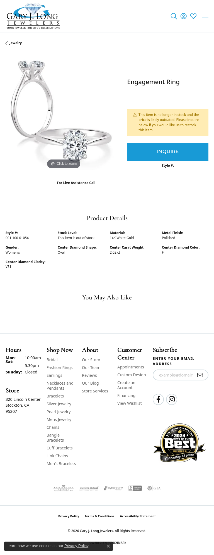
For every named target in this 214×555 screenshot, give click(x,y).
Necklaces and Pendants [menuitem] (60, 385)
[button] (173, 16)
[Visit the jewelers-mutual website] (89, 488)
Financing (126, 395)
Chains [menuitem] (53, 427)
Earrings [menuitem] (54, 375)
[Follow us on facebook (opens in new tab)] (158, 399)
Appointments (130, 367)
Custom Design (131, 374)
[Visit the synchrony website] (113, 488)
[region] (63, 112)
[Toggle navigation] (205, 16)
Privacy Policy (68, 516)
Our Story (91, 359)
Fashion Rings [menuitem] (60, 367)
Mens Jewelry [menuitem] (59, 419)
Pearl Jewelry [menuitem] (58, 411)
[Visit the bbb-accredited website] (135, 488)
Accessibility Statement (138, 516)
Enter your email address (174, 361)
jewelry (15, 43)
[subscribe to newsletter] (200, 375)
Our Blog (90, 383)
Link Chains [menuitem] (57, 455)
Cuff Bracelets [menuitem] (60, 448)
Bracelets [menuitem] (55, 396)
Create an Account (126, 385)
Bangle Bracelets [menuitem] (55, 437)
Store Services (95, 391)
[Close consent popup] (108, 546)
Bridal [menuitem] (52, 359)
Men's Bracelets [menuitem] (61, 463)
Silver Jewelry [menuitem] (59, 403)
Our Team (91, 367)
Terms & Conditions (99, 516)
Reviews (89, 375)
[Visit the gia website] (154, 488)
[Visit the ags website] (63, 488)
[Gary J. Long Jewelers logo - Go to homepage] (33, 16)
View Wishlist (129, 403)
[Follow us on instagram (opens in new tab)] (171, 399)
